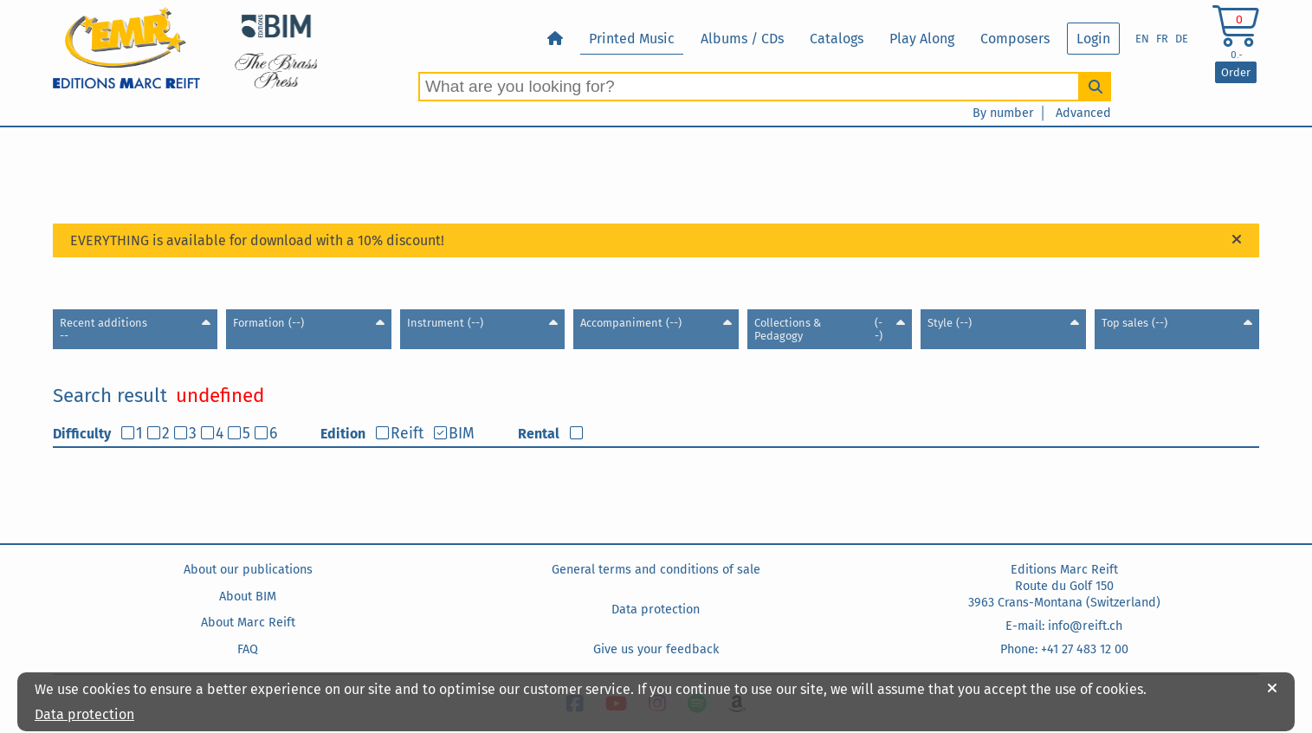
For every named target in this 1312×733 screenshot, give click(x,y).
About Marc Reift (248, 622)
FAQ (247, 649)
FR (1162, 38)
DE (1181, 38)
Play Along (921, 38)
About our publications (248, 569)
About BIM (247, 596)
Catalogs (836, 38)
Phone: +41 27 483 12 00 (1064, 649)
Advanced (1083, 113)
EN (1142, 38)
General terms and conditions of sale (656, 569)
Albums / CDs (742, 38)
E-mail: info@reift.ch (1063, 626)
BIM (462, 434)
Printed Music (632, 38)
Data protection (655, 609)
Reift (407, 434)
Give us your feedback (656, 649)
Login (1093, 38)
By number (1003, 113)
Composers (1015, 38)
